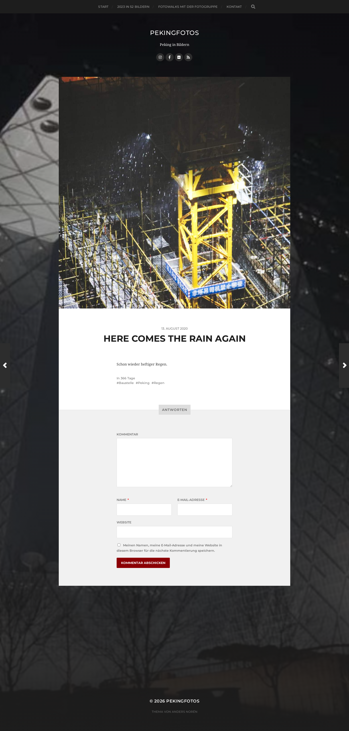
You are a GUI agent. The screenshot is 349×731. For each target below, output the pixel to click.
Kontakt (234, 7)
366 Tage (128, 378)
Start (103, 7)
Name (123, 500)
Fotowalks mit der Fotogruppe (188, 7)
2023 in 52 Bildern (133, 7)
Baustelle (126, 383)
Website (124, 522)
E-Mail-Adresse (192, 500)
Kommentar (127, 434)
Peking (144, 383)
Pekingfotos (174, 33)
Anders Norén (184, 711)
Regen (159, 383)
